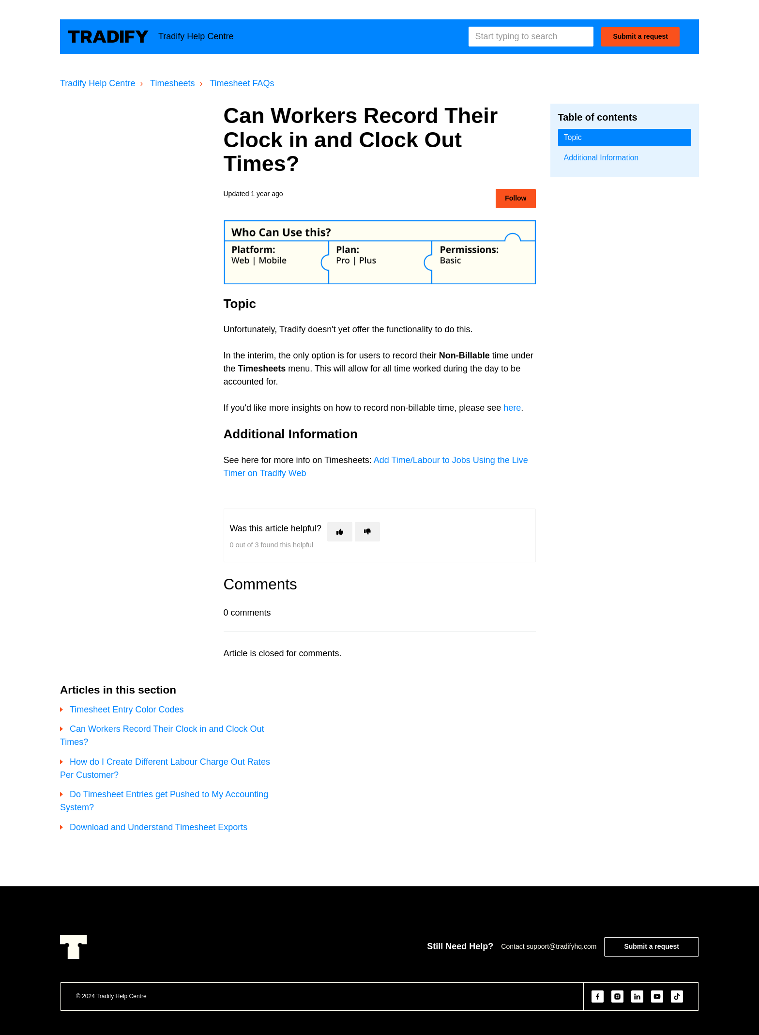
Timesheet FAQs (242, 83)
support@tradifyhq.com (561, 946)
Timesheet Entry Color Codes (126, 709)
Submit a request (640, 36)
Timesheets (172, 83)
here (512, 408)
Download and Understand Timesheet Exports (158, 827)
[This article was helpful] (339, 531)
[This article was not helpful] (367, 531)
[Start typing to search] (531, 36)
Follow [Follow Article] (515, 198)
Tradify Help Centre (97, 83)
